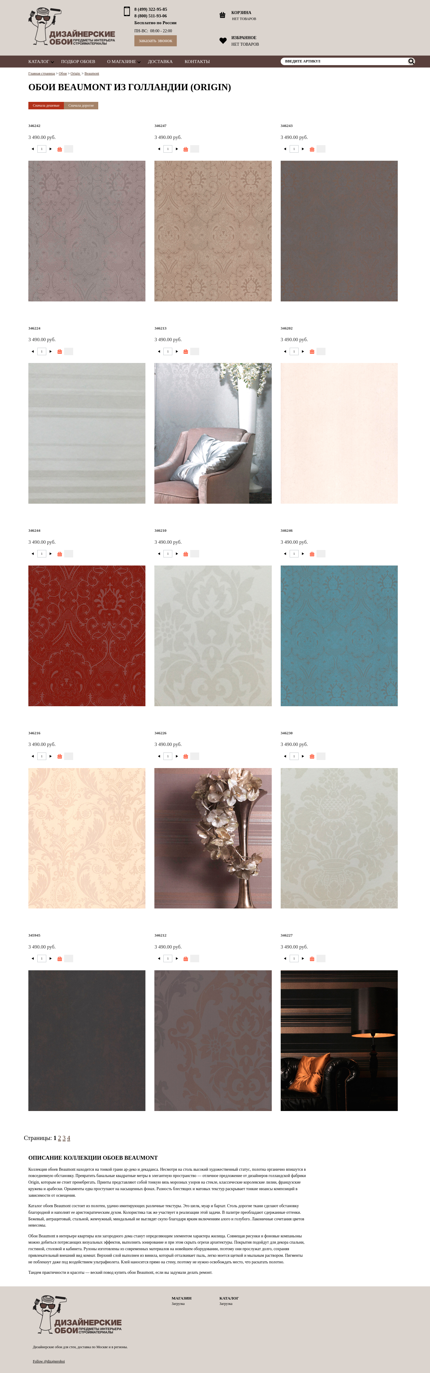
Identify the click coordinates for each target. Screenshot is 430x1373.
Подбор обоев (78, 61)
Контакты (197, 61)
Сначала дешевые (46, 105)
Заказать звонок (155, 40)
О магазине (121, 61)
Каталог (38, 61)
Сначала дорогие (81, 105)
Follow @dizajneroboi (49, 1361)
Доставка (160, 61)
